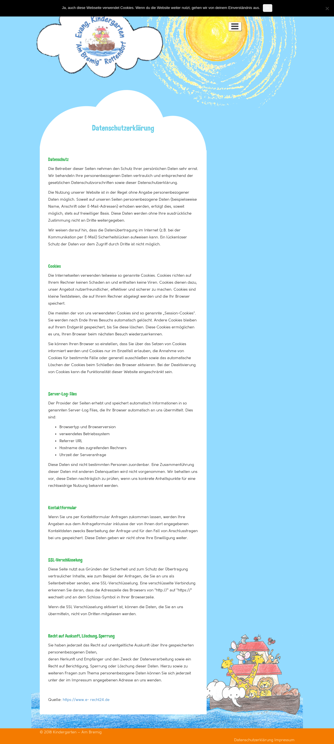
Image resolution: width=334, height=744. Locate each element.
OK (267, 8)
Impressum (284, 740)
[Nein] (327, 8)
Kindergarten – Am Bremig (77, 732)
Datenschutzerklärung (254, 740)
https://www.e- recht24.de (86, 700)
